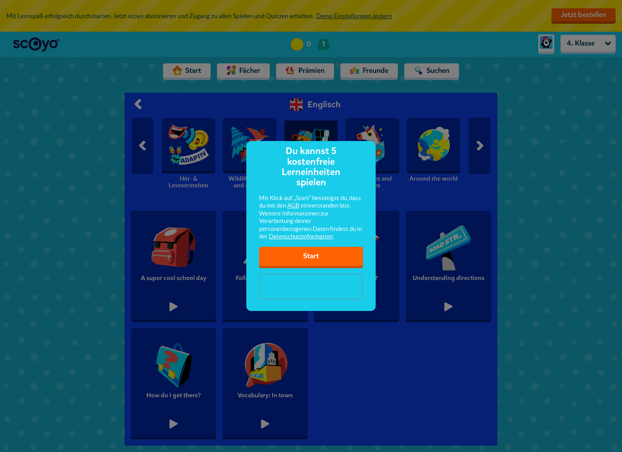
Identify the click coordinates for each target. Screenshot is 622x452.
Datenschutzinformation (301, 236)
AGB (293, 205)
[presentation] (311, 286)
